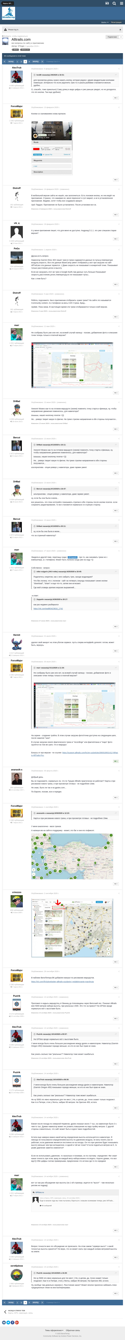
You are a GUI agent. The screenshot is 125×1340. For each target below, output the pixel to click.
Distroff (17, 188)
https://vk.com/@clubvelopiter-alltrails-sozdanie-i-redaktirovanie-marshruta (63, 982)
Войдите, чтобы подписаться (16, 36)
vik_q (17, 223)
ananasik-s (16, 770)
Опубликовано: (46, 69)
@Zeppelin (74, 557)
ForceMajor (17, 106)
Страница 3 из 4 (52, 61)
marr (16, 325)
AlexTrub (16, 68)
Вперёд (35, 61)
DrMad (16, 401)
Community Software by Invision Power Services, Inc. (62, 1336)
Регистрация (116, 22)
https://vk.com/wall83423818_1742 (49, 609)
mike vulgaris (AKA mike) (48, 572)
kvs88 (40, 75)
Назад (11, 61)
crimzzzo (16, 892)
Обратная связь (73, 1330)
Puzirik (16, 996)
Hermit (16, 635)
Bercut (16, 437)
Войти (105, 22)
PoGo (17, 248)
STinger (21, 46)
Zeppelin (41, 599)
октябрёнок (17, 1266)
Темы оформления (54, 1330)
